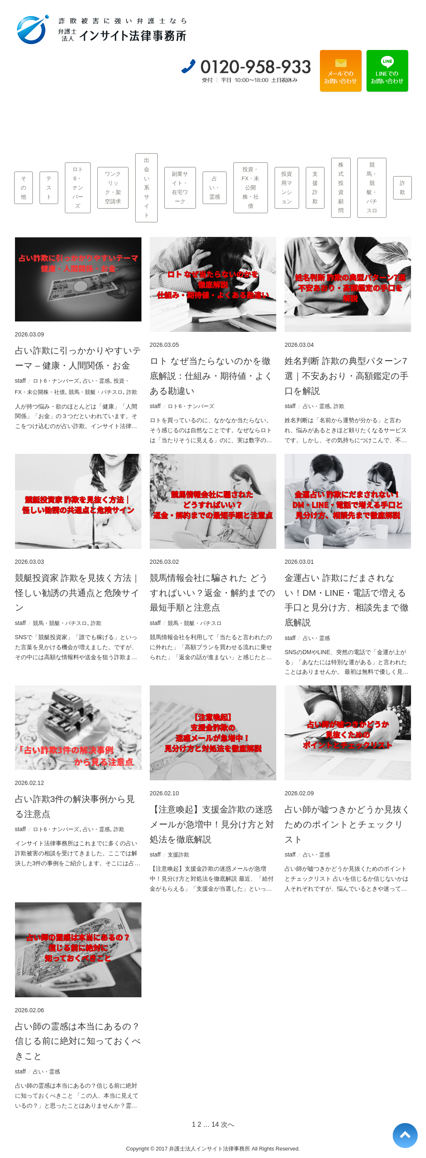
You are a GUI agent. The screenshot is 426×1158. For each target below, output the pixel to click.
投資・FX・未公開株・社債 (251, 187)
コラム (381, 117)
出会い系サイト (146, 188)
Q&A (269, 117)
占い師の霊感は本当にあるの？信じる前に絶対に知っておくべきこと (78, 1041)
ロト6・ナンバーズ (77, 187)
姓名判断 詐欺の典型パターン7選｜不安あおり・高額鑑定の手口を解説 (347, 375)
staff (20, 380)
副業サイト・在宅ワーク (180, 187)
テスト (49, 187)
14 (215, 1124)
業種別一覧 (45, 117)
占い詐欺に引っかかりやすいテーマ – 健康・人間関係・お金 (78, 358)
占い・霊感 (214, 187)
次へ (227, 1124)
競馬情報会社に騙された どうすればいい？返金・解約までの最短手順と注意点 (212, 592)
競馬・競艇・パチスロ (372, 188)
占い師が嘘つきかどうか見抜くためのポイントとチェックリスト (348, 824)
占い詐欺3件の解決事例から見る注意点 (75, 806)
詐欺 (402, 187)
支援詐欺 (315, 187)
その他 (23, 187)
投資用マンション (286, 187)
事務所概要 (325, 117)
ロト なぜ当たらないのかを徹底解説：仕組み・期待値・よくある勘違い (211, 375)
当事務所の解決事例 (157, 117)
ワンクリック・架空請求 (113, 187)
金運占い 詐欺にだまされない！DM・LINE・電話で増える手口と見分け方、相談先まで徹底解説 (347, 600)
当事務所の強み (101, 117)
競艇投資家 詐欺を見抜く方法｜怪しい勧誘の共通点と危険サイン (78, 592)
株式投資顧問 (341, 188)
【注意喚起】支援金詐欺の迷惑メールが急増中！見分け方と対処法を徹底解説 (212, 824)
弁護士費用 (213, 117)
